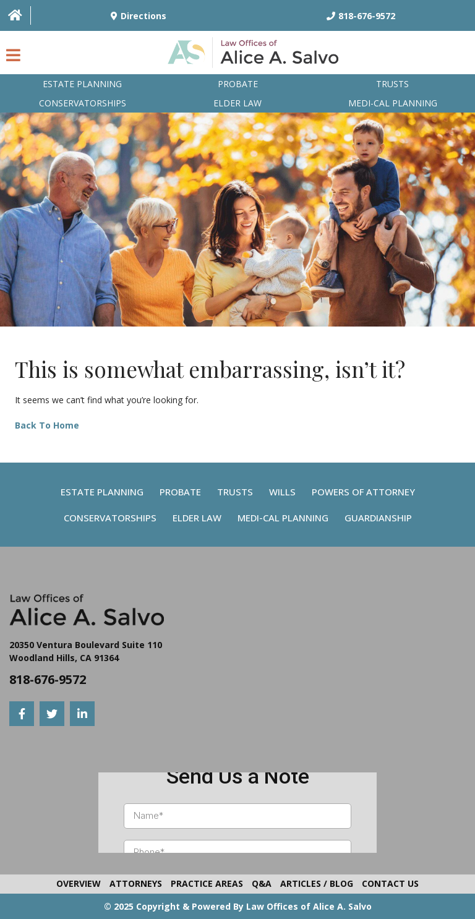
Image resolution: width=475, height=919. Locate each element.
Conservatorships (82, 103)
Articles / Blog (316, 883)
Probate (238, 84)
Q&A (262, 883)
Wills (282, 491)
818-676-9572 (47, 679)
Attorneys (135, 883)
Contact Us (390, 883)
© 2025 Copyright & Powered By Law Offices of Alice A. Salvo (238, 906)
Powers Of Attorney (363, 491)
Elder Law (237, 103)
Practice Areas (207, 883)
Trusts (392, 84)
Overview (78, 883)
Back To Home (47, 425)
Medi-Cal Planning (283, 517)
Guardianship (378, 517)
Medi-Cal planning (392, 103)
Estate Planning (82, 84)
